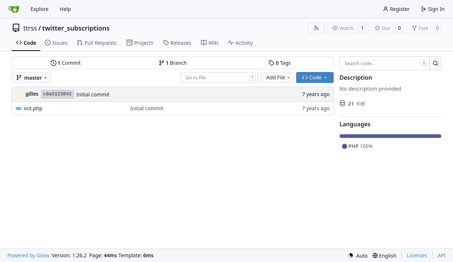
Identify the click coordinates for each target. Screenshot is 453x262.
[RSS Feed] (316, 28)
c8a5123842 (57, 94)
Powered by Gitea (28, 255)
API (442, 255)
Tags (280, 62)
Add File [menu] (278, 77)
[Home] (14, 9)
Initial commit (93, 94)
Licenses (417, 255)
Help (65, 8)
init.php (33, 108)
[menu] (357, 255)
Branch (173, 62)
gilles (32, 93)
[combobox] (219, 77)
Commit (66, 62)
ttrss (30, 28)
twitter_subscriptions (76, 28)
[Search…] (435, 63)
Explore (39, 8)
